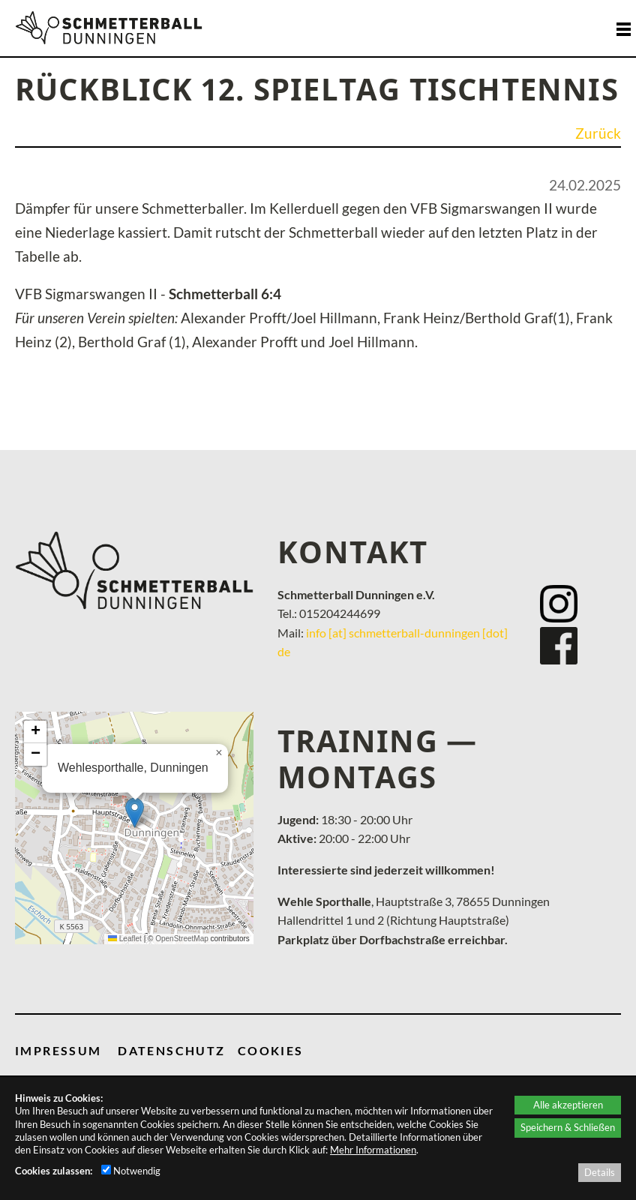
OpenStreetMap (181, 938)
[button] (134, 812)
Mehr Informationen (373, 1150)
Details (599, 1172)
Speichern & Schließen (567, 1127)
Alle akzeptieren (568, 1105)
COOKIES (271, 1050)
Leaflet (125, 938)
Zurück (598, 133)
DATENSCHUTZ (171, 1050)
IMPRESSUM (58, 1050)
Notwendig (130, 1171)
